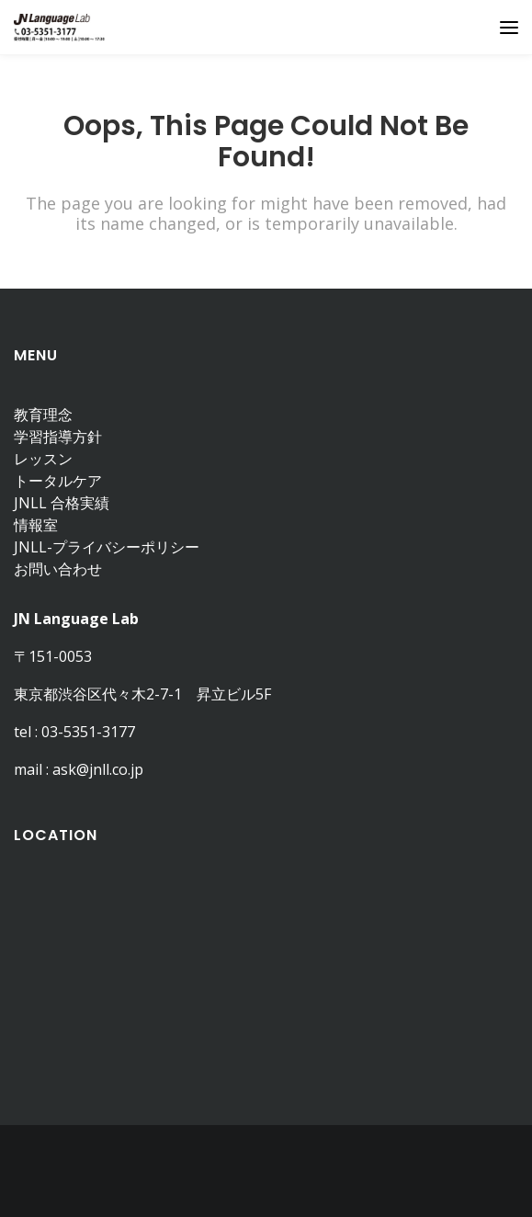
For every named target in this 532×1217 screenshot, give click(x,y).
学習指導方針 (58, 437)
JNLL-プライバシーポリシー (106, 547)
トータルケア (58, 481)
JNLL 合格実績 (61, 503)
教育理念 (43, 414)
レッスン (43, 459)
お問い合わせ (58, 569)
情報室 (36, 525)
